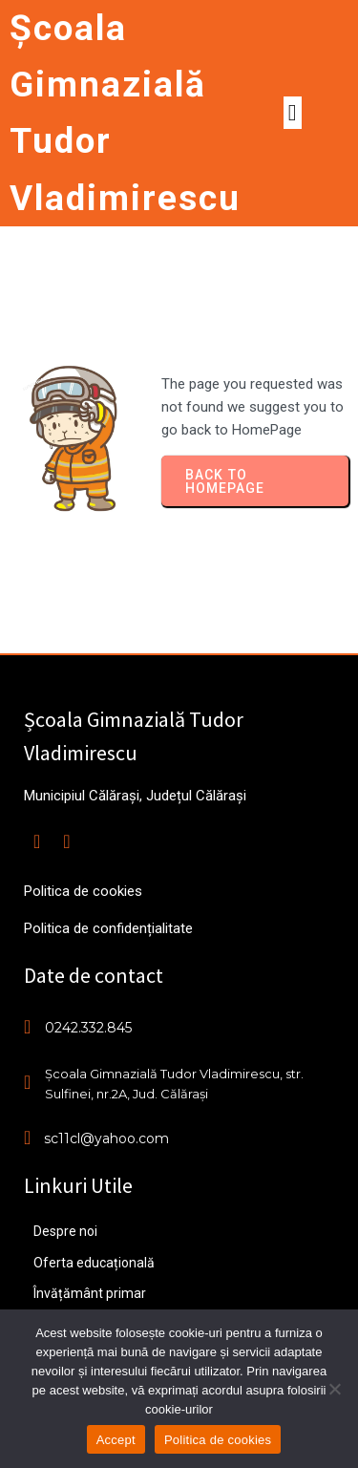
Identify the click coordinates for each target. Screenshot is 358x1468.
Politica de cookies (217, 1440)
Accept (116, 1440)
